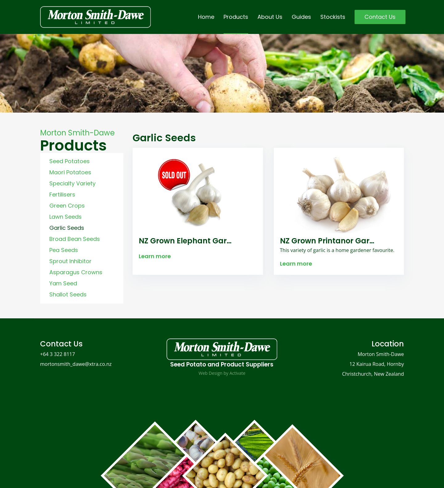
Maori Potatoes (70, 172)
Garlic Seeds (66, 228)
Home (206, 17)
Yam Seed (63, 283)
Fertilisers (62, 194)
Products (236, 17)
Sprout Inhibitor (70, 261)
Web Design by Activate (222, 373)
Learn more (155, 256)
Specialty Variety (72, 183)
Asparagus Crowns (75, 272)
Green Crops (67, 205)
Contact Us (380, 17)
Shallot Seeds (68, 294)
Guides (301, 17)
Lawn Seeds (65, 217)
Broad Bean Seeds (74, 239)
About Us (269, 17)
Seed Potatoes (69, 161)
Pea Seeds (63, 250)
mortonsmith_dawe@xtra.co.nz (76, 364)
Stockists (332, 17)
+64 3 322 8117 (57, 354)
